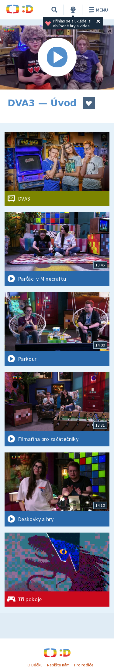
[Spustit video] (57, 57)
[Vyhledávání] (54, 9)
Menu (97, 9)
